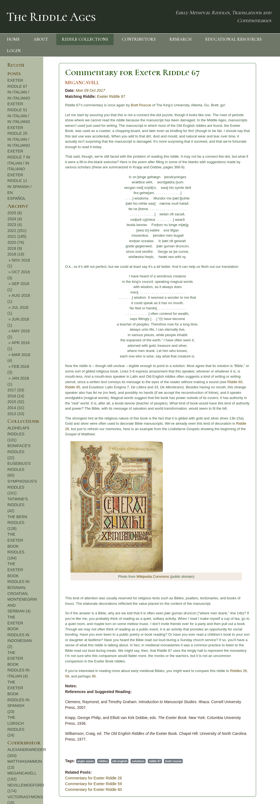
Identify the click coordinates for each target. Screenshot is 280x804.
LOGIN (14, 51)
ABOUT (40, 39)
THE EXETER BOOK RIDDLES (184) (15, 546)
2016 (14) (15, 396)
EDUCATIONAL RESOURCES (233, 39)
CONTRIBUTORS (139, 39)
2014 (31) (15, 408)
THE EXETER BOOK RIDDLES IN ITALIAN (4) (18, 664)
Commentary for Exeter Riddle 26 (93, 778)
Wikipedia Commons (153, 576)
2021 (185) (16, 236)
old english (119, 761)
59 (67, 676)
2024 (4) (14, 219)
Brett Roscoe (141, 105)
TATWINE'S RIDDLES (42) (17, 505)
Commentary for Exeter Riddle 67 (132, 72)
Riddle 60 (234, 382)
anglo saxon (85, 761)
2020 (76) (15, 242)
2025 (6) (14, 213)
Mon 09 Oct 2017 (90, 90)
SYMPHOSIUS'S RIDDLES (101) (22, 487)
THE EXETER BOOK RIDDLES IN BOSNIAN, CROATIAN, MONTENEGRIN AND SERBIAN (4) (22, 587)
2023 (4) (14, 224)
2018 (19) (15, 254)
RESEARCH (180, 39)
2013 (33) (15, 414)
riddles (103, 761)
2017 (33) (15, 390)
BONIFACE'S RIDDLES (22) (19, 452)
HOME (13, 39)
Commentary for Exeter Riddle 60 (93, 789)
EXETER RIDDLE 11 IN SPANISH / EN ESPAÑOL (19, 187)
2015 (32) (15, 402)
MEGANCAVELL (82, 83)
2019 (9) (14, 248)
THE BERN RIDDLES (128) (17, 523)
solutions (138, 761)
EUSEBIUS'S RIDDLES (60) (19, 469)
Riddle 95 (72, 387)
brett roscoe (173, 761)
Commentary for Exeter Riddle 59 (93, 784)
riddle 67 (155, 761)
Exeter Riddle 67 (111, 96)
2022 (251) (16, 230)
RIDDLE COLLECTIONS (85, 39)
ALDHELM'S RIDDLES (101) (18, 434)
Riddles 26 (238, 671)
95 (94, 676)
